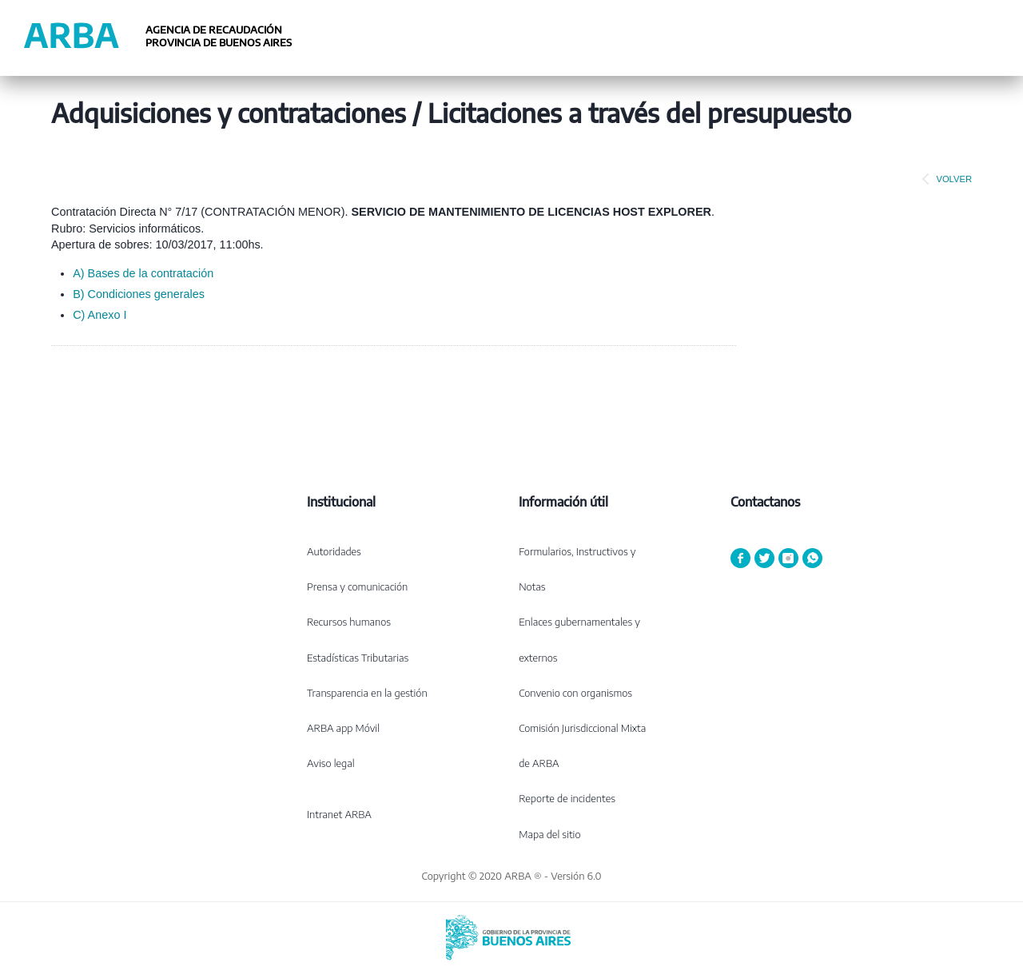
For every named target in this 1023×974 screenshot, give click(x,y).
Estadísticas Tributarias (357, 657)
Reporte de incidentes (567, 798)
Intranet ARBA (339, 814)
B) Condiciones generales (139, 294)
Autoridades (334, 551)
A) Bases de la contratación (143, 273)
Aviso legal (331, 763)
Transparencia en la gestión (367, 692)
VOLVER (944, 179)
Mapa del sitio (549, 834)
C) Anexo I (99, 314)
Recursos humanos (349, 621)
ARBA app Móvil (343, 728)
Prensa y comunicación (357, 586)
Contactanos (765, 502)
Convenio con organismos (575, 692)
